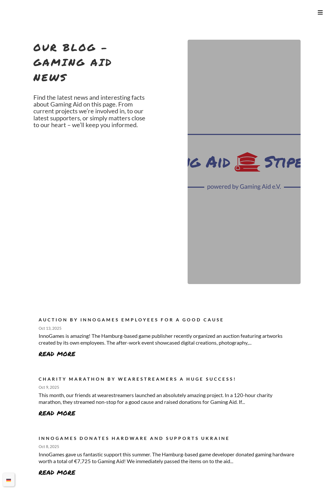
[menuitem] (8, 479)
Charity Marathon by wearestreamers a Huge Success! (137, 379)
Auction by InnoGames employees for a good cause (131, 319)
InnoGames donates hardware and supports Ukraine (134, 438)
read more (57, 353)
